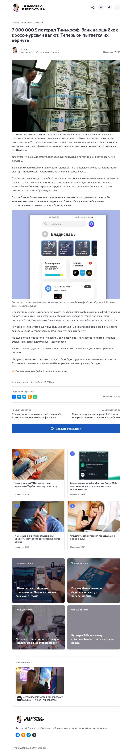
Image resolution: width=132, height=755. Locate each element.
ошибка (38, 382)
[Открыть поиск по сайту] (109, 7)
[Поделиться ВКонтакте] (14, 397)
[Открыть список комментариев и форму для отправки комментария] (66, 428)
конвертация (21, 382)
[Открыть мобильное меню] (117, 7)
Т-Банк (50, 382)
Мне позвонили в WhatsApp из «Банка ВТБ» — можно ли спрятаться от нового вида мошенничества (93, 486)
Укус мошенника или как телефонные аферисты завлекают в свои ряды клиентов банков (37, 538)
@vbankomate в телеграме (51, 371)
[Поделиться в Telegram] (19, 397)
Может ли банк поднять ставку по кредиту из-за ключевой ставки (38, 640)
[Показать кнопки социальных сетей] (93, 7)
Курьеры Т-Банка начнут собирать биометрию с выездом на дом (92, 638)
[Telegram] (28, 735)
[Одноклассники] (23, 735)
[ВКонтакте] (18, 735)
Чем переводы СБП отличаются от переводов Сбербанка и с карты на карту (36, 485)
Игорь (24, 49)
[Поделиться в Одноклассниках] (30, 397)
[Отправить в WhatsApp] (35, 397)
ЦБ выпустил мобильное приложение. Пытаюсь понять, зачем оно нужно (36, 592)
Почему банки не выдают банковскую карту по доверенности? (88, 592)
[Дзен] (34, 735)
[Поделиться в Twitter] (24, 397)
